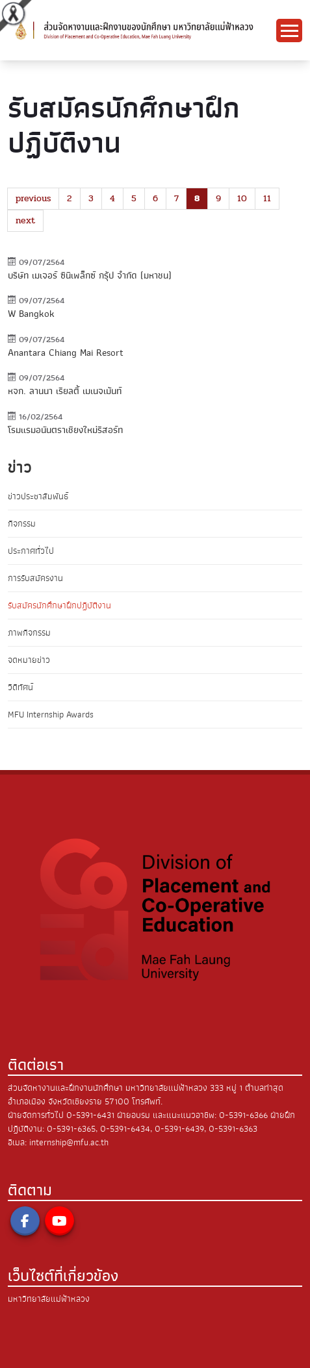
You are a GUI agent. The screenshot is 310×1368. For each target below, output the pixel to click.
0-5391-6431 (90, 1115)
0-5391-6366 (243, 1115)
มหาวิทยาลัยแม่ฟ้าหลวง (49, 1299)
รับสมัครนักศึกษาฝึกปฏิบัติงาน (59, 605)
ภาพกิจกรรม (29, 633)
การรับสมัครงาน (35, 578)
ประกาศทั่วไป (31, 551)
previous (33, 198)
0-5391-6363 (233, 1129)
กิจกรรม (22, 523)
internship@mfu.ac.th (69, 1142)
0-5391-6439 (179, 1129)
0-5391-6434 (125, 1129)
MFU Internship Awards (51, 714)
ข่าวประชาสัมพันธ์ (38, 496)
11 (267, 198)
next (25, 220)
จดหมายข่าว (29, 660)
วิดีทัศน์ (20, 687)
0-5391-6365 (71, 1129)
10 (242, 198)
